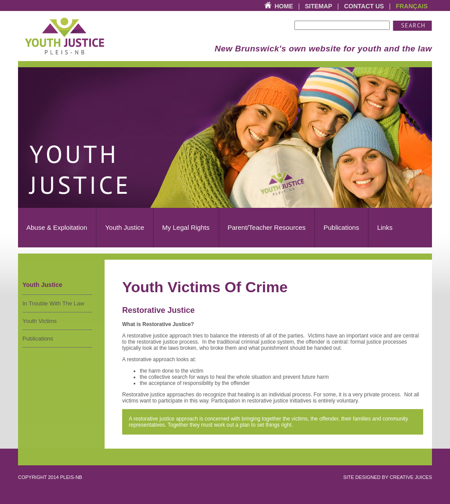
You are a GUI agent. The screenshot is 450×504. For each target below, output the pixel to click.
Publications (37, 338)
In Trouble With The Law (53, 303)
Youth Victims (39, 321)
